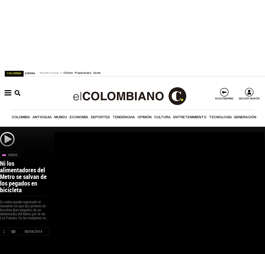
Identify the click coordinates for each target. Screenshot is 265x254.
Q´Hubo (68, 73)
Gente (97, 73)
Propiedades (83, 73)
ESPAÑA (30, 73)
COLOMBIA (14, 73)
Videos (12, 155)
